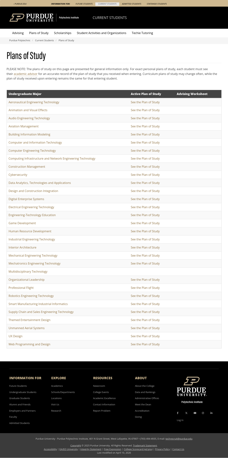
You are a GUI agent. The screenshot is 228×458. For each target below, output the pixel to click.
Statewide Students (157, 3)
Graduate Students (19, 398)
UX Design (16, 336)
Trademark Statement (145, 445)
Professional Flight (21, 288)
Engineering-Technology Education (32, 215)
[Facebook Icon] (177, 413)
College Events (101, 392)
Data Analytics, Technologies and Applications (40, 183)
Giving (138, 416)
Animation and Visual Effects (28, 110)
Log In (180, 420)
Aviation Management (24, 126)
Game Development (22, 223)
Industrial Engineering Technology (32, 239)
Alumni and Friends (20, 404)
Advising (18, 33)
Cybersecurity (18, 175)
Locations (56, 398)
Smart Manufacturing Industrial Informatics (38, 304)
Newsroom (99, 385)
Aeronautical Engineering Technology (34, 102)
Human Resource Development (30, 231)
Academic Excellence (104, 398)
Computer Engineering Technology (32, 151)
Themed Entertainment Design (30, 320)
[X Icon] (186, 413)
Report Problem (101, 410)
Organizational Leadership (27, 280)
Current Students (107, 3)
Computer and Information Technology (35, 142)
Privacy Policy (162, 449)
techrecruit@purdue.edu (179, 438)
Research (56, 410)
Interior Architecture (22, 247)
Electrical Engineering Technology (31, 207)
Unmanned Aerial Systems (27, 328)
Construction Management (27, 167)
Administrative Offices (147, 398)
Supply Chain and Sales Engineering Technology (41, 312)
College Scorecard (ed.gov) (138, 449)
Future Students (84, 3)
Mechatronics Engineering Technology (34, 263)
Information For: (60, 3)
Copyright (75, 445)
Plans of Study (39, 33)
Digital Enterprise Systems (26, 199)
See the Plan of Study (145, 102)
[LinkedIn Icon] (211, 413)
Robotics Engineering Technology (31, 296)
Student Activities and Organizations (101, 33)
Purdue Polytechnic (19, 40)
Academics (57, 385)
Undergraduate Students (23, 392)
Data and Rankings (145, 392)
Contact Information (104, 404)
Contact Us (178, 449)
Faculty (13, 416)
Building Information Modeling (29, 134)
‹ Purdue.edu (20, 3)
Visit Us (55, 404)
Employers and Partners (22, 410)
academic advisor (25, 74)
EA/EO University (69, 449)
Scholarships (62, 33)
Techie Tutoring (142, 33)
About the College (145, 385)
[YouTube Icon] (195, 413)
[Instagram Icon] (203, 413)
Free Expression (112, 449)
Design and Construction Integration (33, 191)
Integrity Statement (90, 449)
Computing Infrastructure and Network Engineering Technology (52, 158)
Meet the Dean (143, 404)
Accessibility (50, 449)
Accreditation (142, 410)
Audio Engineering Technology (29, 118)
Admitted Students (131, 3)
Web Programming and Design (29, 344)
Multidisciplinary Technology (28, 271)
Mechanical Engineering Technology (33, 255)
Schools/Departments (63, 392)
